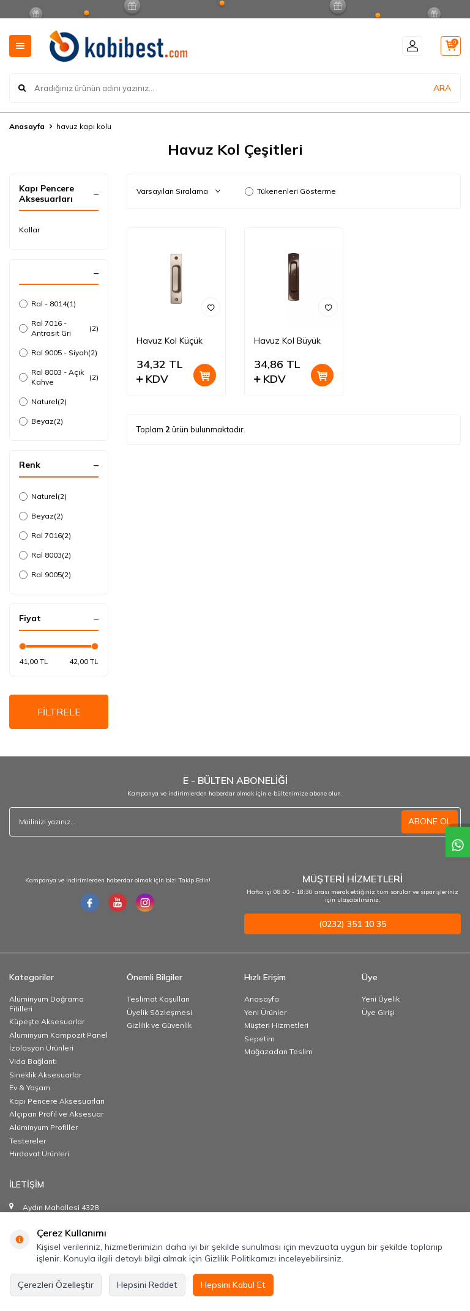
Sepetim (259, 1039)
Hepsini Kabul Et (233, 1284)
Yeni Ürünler (265, 1012)
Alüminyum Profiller (43, 1127)
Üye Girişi (378, 1012)
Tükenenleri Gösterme (290, 191)
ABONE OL (429, 822)
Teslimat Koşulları (158, 999)
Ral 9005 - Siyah (58, 353)
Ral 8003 (45, 555)
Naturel (43, 402)
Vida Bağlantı (33, 1061)
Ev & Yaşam (29, 1088)
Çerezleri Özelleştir (56, 1284)
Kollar (29, 229)
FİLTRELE (59, 712)
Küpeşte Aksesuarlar (46, 1022)
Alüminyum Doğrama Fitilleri (46, 1004)
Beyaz (41, 421)
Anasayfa (27, 126)
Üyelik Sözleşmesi (159, 1012)
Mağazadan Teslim (278, 1052)
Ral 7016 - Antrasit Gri (59, 328)
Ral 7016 (45, 536)
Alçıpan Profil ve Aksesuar (56, 1115)
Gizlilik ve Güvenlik (159, 1026)
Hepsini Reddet (147, 1284)
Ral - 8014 (47, 304)
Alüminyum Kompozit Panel (58, 1035)
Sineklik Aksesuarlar (45, 1075)
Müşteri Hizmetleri (276, 1026)
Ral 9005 (45, 575)
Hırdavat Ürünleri (39, 1154)
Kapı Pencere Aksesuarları (57, 1101)
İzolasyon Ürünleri (41, 1049)
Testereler (27, 1141)
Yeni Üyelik (381, 999)
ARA (442, 88)
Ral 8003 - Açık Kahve (59, 376)
